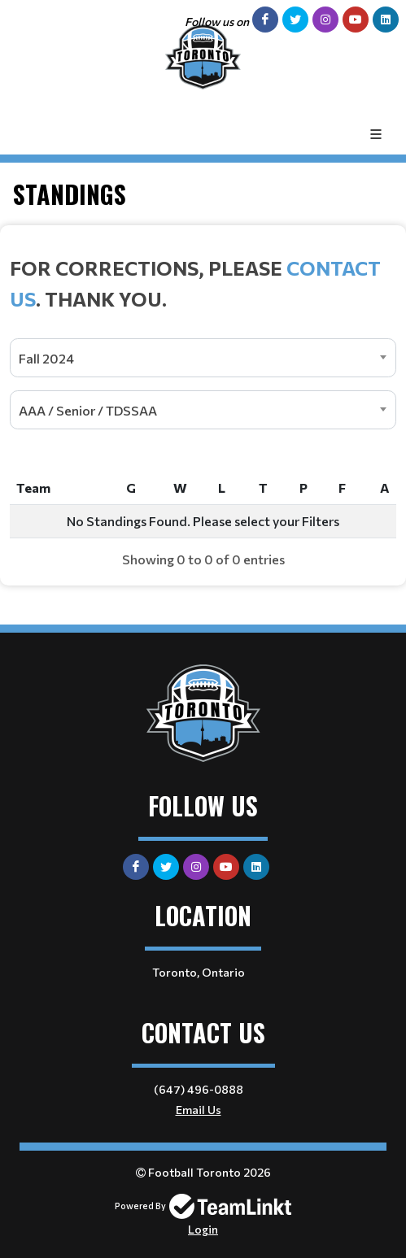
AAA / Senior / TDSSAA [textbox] (88, 410)
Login (203, 1229)
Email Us (198, 1110)
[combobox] (203, 357)
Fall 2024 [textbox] (46, 358)
